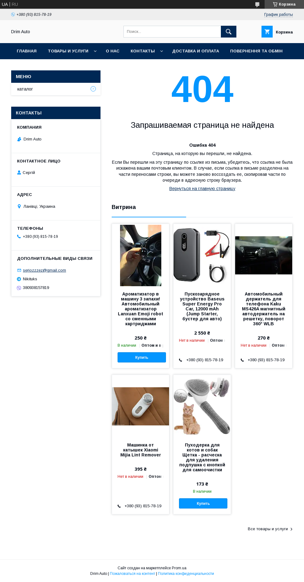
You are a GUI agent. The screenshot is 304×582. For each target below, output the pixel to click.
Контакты (143, 51)
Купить (141, 357)
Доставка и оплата (195, 51)
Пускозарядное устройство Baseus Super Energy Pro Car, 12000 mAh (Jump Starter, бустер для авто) (202, 306)
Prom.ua (179, 568)
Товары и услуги (68, 51)
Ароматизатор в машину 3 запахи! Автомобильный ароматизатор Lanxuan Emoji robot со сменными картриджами (140, 308)
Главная (27, 51)
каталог (25, 89)
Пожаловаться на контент (132, 573)
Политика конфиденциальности (186, 573)
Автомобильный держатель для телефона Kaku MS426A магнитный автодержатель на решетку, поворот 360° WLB (263, 308)
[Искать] (228, 32)
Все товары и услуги (268, 528)
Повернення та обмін (256, 51)
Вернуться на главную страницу (202, 188)
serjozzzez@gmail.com (44, 270)
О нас (112, 51)
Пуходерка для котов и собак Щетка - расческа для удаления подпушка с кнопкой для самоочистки (202, 457)
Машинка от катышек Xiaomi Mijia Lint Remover (140, 449)
